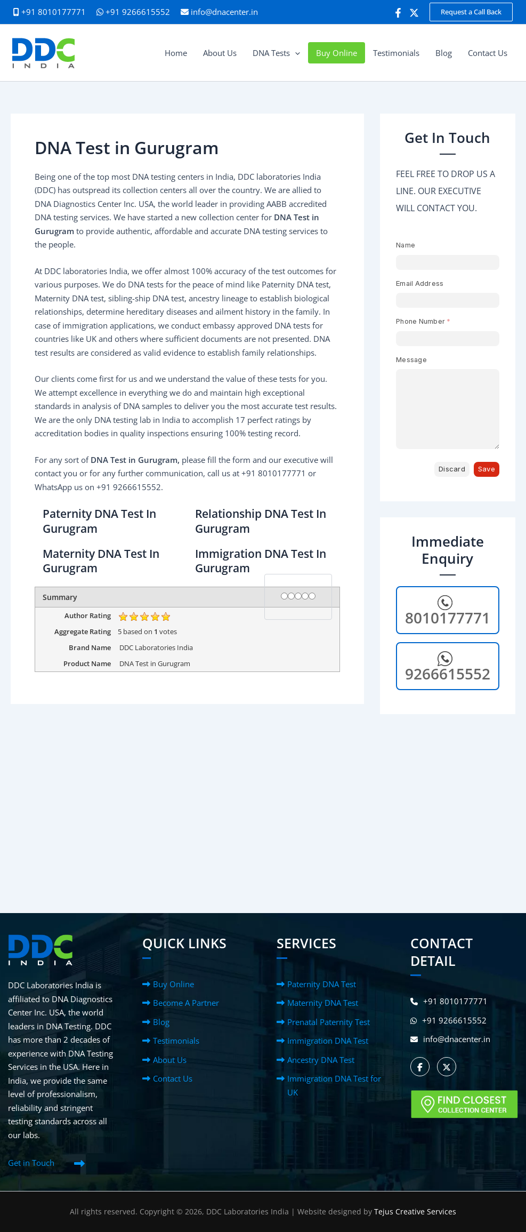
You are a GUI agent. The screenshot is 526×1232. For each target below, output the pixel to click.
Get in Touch (31, 1162)
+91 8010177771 (449, 1001)
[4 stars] (305, 596)
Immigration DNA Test (327, 1040)
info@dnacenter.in (224, 11)
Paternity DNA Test (321, 984)
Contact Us (172, 1078)
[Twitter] (414, 13)
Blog (161, 1022)
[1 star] (284, 596)
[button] (471, 12)
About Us (170, 1059)
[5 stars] (312, 596)
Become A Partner (186, 1002)
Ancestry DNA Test (320, 1059)
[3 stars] (298, 596)
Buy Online (173, 984)
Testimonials (176, 1040)
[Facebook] (398, 13)
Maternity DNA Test (322, 1002)
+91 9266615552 (133, 11)
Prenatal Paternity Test (328, 1022)
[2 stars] (291, 596)
